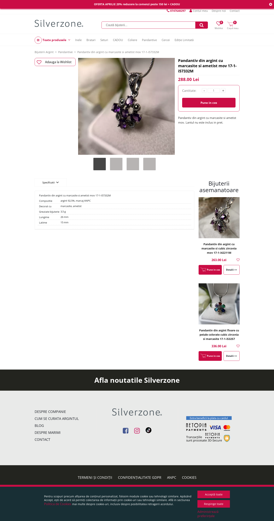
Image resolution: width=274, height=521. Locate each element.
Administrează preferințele (208, 514)
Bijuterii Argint (44, 52)
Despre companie (50, 411)
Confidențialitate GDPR (139, 477)
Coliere (132, 40)
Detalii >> (231, 269)
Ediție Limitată (184, 40)
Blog (39, 425)
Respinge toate (213, 504)
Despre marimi (48, 432)
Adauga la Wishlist (54, 62)
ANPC (171, 477)
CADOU (118, 40)
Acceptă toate (214, 494)
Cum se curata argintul (57, 418)
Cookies (189, 477)
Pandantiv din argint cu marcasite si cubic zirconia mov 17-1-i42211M (218, 248)
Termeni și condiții (95, 477)
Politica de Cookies (57, 504)
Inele (78, 40)
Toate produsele (52, 40)
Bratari (91, 40)
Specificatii (50, 182)
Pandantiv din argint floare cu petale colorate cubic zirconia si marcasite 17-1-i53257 (219, 334)
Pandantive (149, 40)
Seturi (104, 40)
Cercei (166, 40)
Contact (235, 11)
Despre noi (219, 11)
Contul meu (198, 11)
